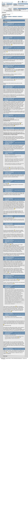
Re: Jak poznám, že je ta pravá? (9, 128)
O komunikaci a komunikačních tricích (9, 115)
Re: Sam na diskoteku (9, 199)
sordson (20, 10)
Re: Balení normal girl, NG (9, 349)
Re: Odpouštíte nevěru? (9, 77)
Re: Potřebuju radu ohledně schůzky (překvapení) (9, 143)
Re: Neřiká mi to (8, 48)
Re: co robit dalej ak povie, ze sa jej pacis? (9, 241)
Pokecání (6, 23)
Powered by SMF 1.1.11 (9, 358)
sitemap (24, 358)
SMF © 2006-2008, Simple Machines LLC (17, 358)
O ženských (10, 23)
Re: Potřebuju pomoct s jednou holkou (9, 87)
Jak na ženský (7, 37)
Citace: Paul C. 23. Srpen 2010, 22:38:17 (9, 154)
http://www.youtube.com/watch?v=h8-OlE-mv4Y (11, 124)
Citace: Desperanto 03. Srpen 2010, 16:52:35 (10, 316)
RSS (26, 358)
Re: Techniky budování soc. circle (9, 259)
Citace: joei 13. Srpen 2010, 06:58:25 (9, 225)
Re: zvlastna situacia (8, 182)
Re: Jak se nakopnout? (8, 38)
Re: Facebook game (8, 287)
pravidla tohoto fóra (21, 5)
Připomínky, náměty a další (9, 275)
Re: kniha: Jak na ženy (9, 173)
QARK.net (4, 358)
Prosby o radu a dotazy (8, 46)
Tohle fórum (7, 276)
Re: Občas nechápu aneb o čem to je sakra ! (9, 24)
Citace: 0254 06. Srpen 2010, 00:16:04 (9, 288)
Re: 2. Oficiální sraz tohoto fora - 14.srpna (9, 277)
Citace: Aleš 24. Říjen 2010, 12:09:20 (9, 68)
